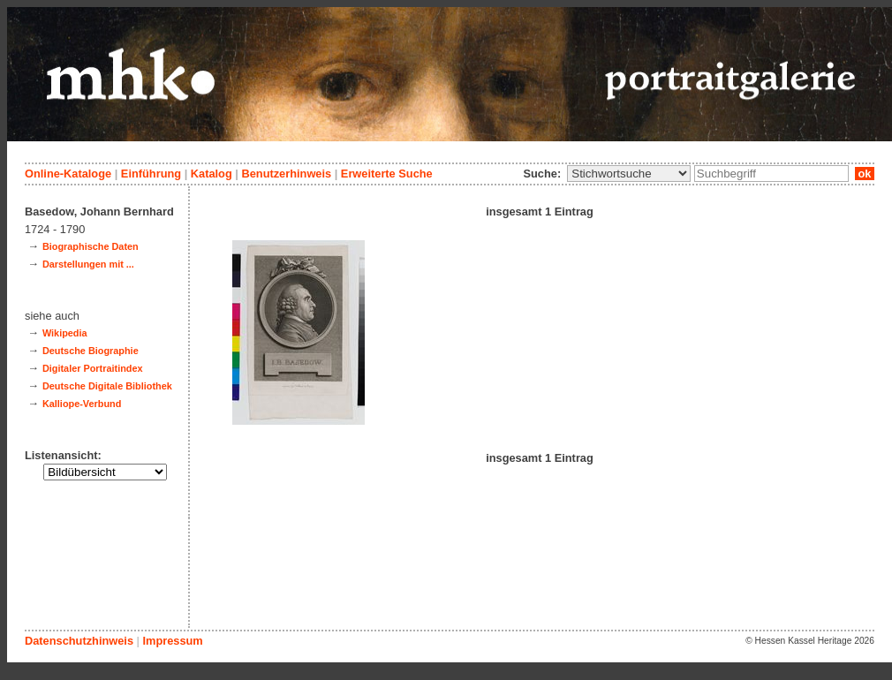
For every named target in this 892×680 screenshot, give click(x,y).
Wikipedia (64, 333)
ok (864, 173)
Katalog (211, 173)
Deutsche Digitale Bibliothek (107, 386)
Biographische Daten (90, 246)
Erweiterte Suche (387, 173)
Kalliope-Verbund (81, 403)
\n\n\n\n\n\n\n (629, 173)
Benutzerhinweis (286, 173)
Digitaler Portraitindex (92, 368)
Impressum (172, 640)
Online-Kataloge (68, 173)
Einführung (151, 173)
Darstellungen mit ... (88, 264)
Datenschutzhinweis (79, 640)
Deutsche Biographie (90, 350)
